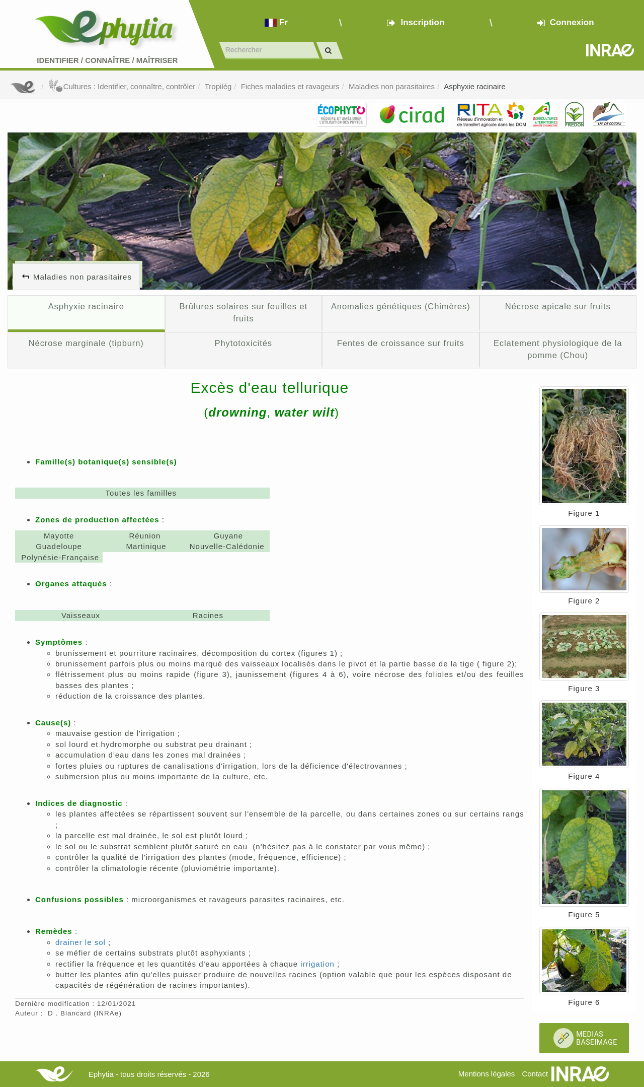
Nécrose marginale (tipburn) (86, 343)
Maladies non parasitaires (392, 86)
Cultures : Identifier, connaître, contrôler (122, 86)
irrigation (317, 964)
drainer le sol (80, 942)
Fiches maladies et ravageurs (290, 86)
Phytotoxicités (243, 343)
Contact (535, 1073)
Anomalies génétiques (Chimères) (400, 306)
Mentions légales (486, 1073)
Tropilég (218, 86)
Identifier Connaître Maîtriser (107, 60)
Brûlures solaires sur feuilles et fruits (243, 312)
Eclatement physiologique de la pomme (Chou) (558, 349)
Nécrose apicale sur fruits (558, 306)
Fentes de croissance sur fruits (400, 343)
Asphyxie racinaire (475, 86)
